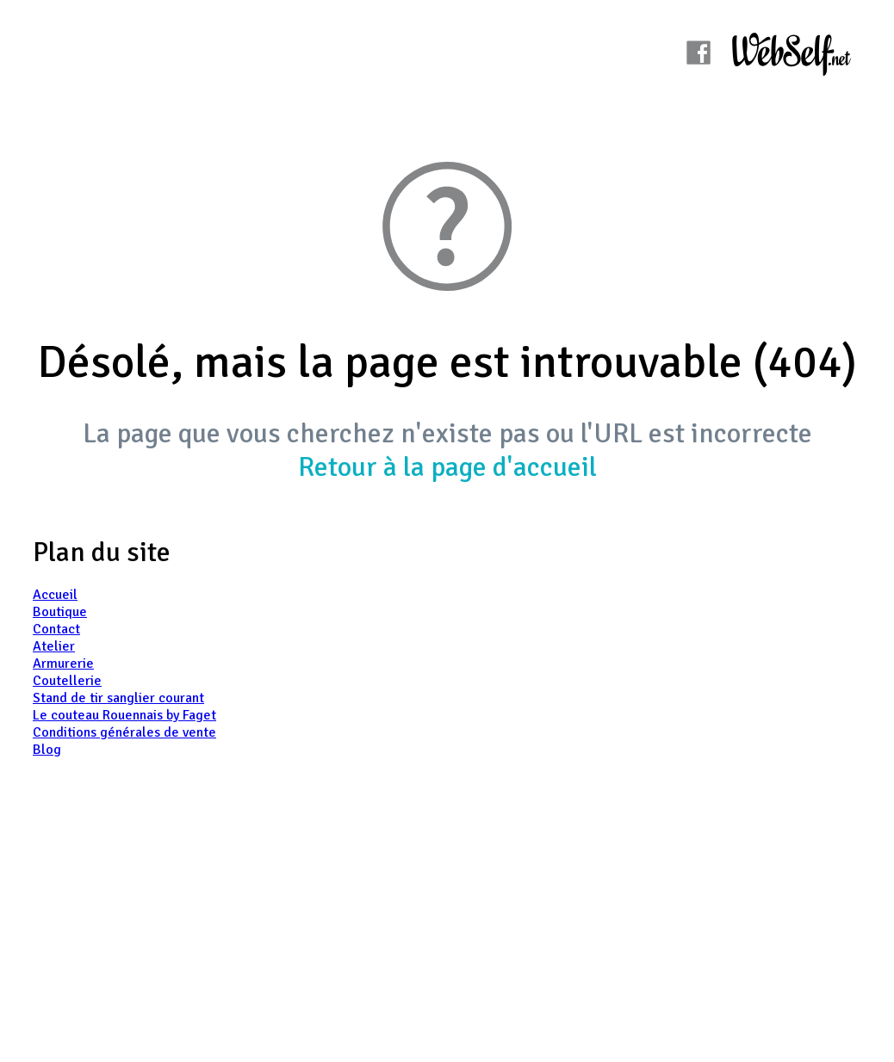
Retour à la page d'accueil (447, 467)
